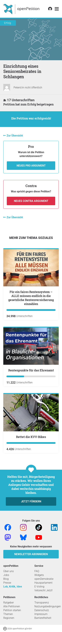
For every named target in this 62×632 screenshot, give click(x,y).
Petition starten (12, 610)
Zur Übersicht (15, 135)
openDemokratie (43, 578)
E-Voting (39, 586)
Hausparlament (43, 582)
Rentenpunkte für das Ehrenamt (31, 370)
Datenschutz (41, 610)
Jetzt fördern (31, 501)
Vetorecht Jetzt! (43, 590)
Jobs (6, 575)
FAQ (36, 571)
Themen (8, 614)
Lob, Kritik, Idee (12, 586)
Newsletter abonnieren (31, 554)
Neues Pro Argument (31, 165)
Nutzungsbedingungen (47, 606)
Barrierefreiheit (42, 617)
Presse (7, 582)
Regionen (8, 617)
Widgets (39, 575)
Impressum (40, 614)
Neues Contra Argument (31, 201)
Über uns (8, 571)
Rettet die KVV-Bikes (31, 437)
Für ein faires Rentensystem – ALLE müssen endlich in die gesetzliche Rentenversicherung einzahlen (31, 298)
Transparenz (41, 602)
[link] (57, 9)
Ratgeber (8, 602)
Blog (6, 578)
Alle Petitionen (11, 606)
